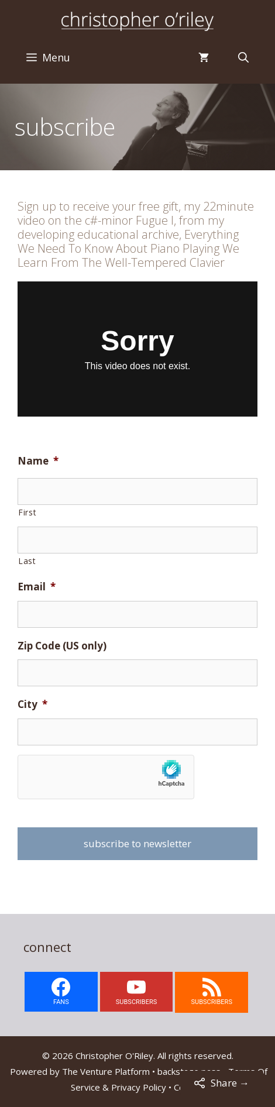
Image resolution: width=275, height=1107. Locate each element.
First (27, 512)
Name (38, 461)
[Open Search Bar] (243, 57)
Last (27, 560)
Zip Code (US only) (62, 646)
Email (37, 586)
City (32, 704)
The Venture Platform (106, 1071)
